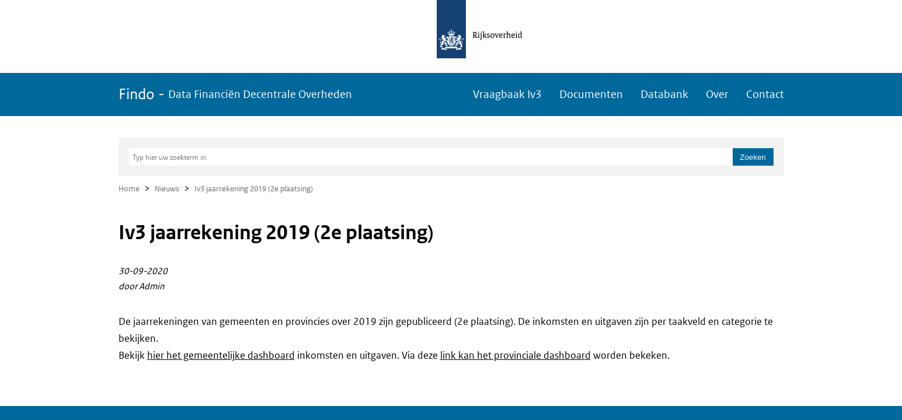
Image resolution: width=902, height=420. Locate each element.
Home (129, 189)
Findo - (235, 94)
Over (717, 94)
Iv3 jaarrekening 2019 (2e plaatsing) (253, 189)
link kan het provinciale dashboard (515, 355)
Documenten (591, 94)
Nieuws (167, 189)
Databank (664, 94)
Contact (765, 94)
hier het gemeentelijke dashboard (221, 355)
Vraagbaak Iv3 (507, 94)
